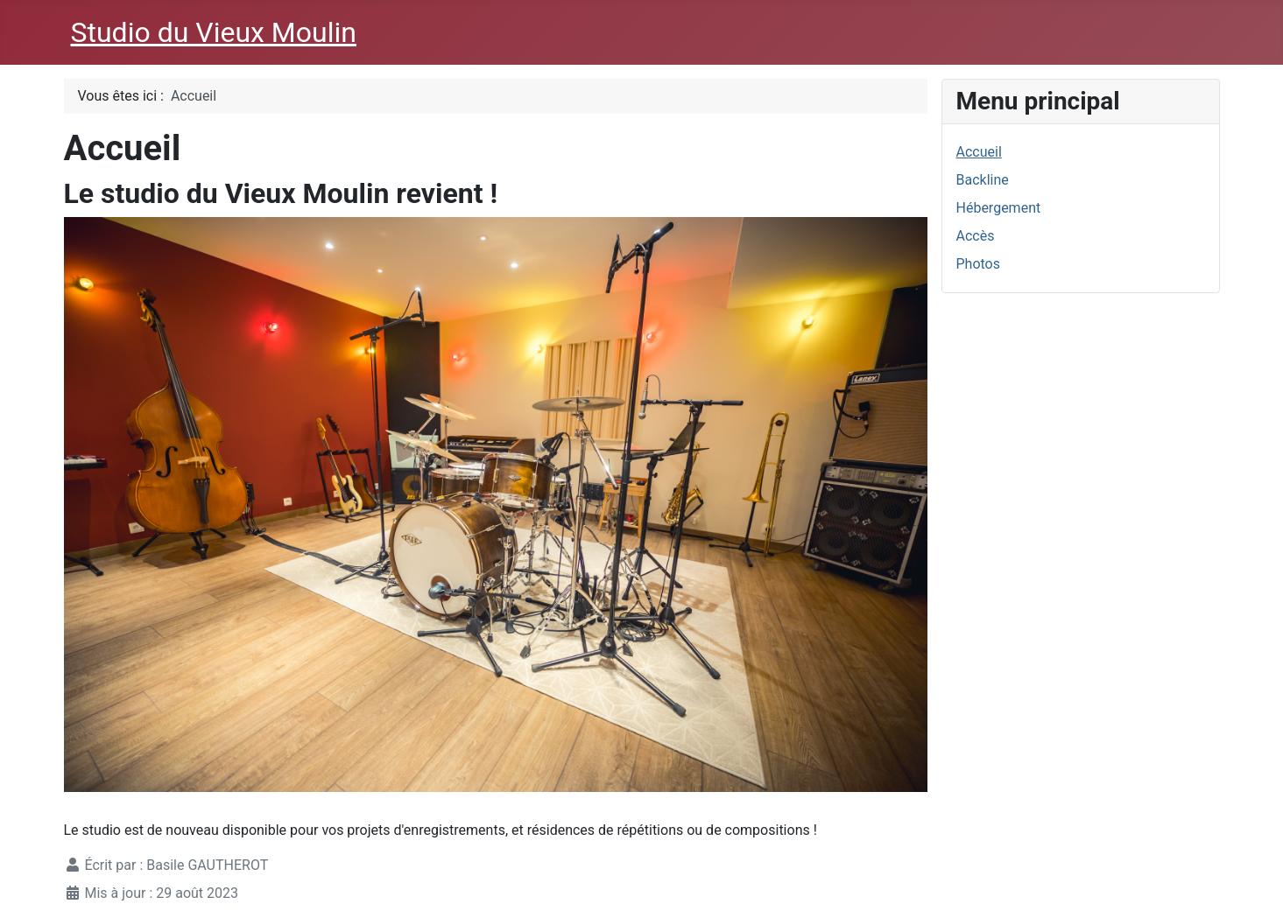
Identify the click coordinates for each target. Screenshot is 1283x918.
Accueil (979, 152)
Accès (975, 236)
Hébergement (998, 208)
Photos (978, 264)
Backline (982, 180)
